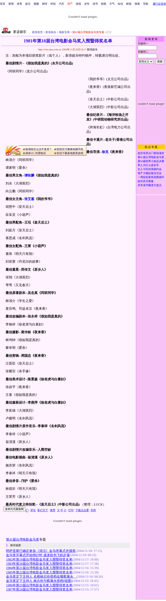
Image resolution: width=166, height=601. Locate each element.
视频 (36, 3)
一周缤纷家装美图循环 (151, 177)
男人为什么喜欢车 (148, 165)
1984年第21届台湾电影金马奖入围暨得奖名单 (39, 568)
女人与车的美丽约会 (150, 169)
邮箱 (128, 3)
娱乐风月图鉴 (146, 181)
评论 (33, 510)
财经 (44, 3)
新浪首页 (37, 32)
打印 (71, 510)
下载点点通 (82, 510)
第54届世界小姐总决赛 (151, 161)
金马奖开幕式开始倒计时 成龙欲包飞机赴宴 (38, 555)
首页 (2, 3)
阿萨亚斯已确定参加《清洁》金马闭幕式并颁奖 (41, 551)
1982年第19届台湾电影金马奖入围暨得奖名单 (39, 559)
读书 (95, 3)
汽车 (61, 3)
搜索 (137, 3)
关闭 (93, 510)
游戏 (78, 3)
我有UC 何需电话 (35, 153)
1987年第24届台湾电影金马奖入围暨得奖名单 (39, 589)
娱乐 (28, 3)
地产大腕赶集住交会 (150, 173)
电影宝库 (64, 32)
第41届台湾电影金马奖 (151, 157)
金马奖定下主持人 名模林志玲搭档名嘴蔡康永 (41, 576)
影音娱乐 (51, 32)
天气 (112, 3)
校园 (103, 3)
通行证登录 (159, 3)
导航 (145, 3)
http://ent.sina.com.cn (50, 49)
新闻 (11, 3)
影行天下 (42, 510)
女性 (86, 3)
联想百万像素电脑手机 (70, 149)
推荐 (52, 510)
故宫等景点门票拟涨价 (151, 153)
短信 (120, 3)
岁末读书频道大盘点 (150, 185)
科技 (53, 3)
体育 (19, 3)
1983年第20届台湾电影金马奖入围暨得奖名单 (39, 563)
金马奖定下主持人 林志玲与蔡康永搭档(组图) (39, 581)
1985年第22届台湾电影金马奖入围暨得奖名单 (39, 572)
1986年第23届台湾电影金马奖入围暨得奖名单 (39, 585)
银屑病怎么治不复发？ (38, 149)
